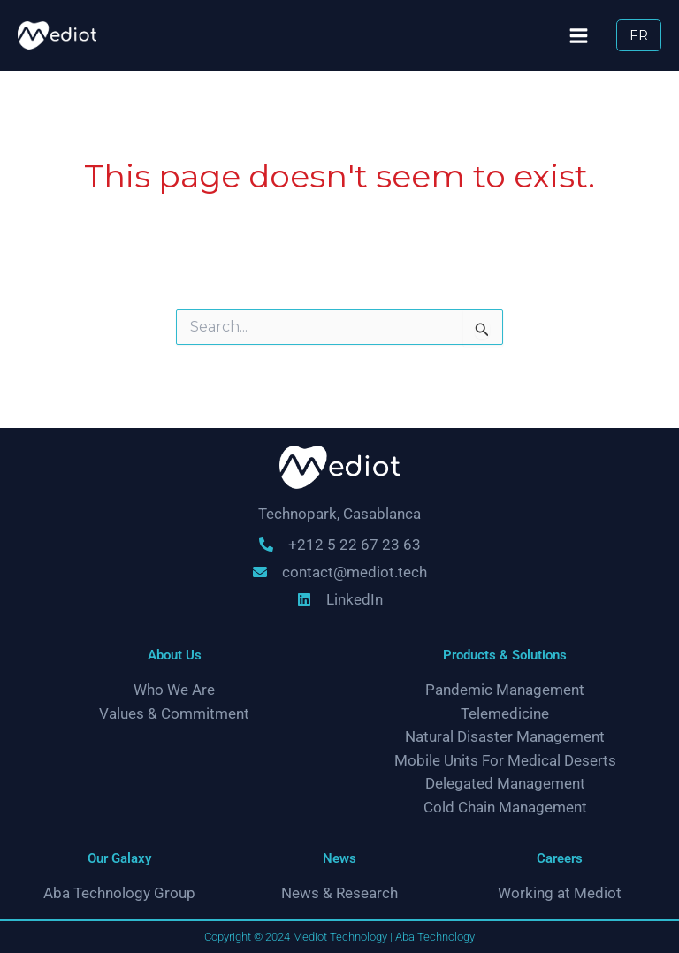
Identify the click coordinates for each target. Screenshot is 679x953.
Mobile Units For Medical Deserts (505, 759)
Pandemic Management (504, 689)
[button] (637, 35)
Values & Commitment (174, 713)
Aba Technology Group (119, 893)
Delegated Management (505, 783)
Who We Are (174, 689)
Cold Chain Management (505, 807)
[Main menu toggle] (576, 35)
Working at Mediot (560, 893)
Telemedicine (505, 713)
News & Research (339, 893)
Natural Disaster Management (505, 736)
